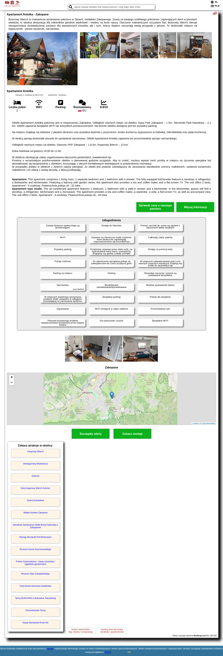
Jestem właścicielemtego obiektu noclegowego (80, 630)
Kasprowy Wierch (35, 451)
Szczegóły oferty (91, 433)
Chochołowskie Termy (35, 610)
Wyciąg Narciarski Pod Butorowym (36, 537)
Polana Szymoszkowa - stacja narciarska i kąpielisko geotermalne (35, 562)
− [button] (11, 382)
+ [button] (11, 377)
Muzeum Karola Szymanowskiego (35, 549)
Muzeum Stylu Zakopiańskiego (35, 574)
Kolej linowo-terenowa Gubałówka (35, 586)
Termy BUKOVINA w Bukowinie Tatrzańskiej (35, 598)
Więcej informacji (195, 207)
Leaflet (195, 423)
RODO (108, 652)
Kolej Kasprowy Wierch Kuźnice (35, 488)
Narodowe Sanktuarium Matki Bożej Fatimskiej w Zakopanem (35, 526)
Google (50, 648)
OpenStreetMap (208, 423)
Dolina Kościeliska (35, 500)
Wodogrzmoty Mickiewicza (35, 464)
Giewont (35, 476)
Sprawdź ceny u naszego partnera (155, 207)
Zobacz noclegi (132, 433)
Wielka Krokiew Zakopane (35, 512)
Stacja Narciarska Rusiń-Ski (35, 622)
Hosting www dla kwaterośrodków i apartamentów (112, 630)
